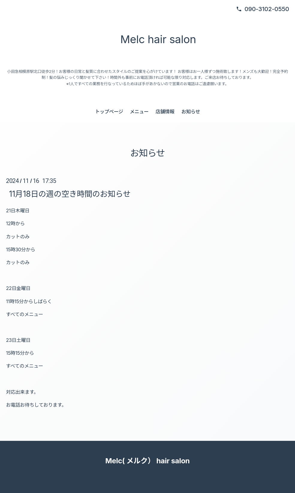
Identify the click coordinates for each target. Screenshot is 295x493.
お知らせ (190, 112)
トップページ (109, 112)
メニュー (139, 112)
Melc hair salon (156, 39)
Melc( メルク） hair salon (147, 460)
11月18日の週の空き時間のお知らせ (70, 193)
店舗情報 (165, 112)
